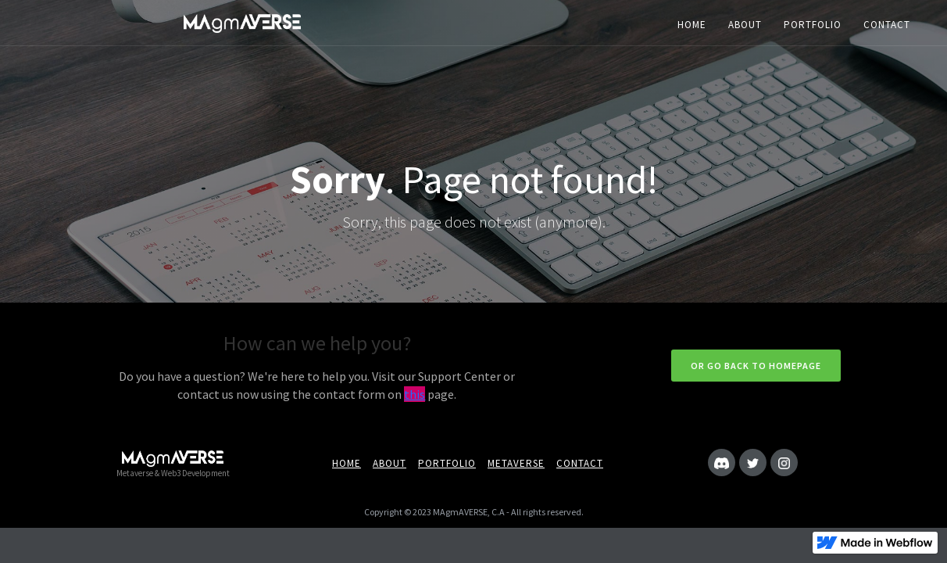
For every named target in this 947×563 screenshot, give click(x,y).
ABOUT (745, 24)
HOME (691, 24)
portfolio (447, 463)
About (389, 463)
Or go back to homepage (756, 365)
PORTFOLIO (813, 24)
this (414, 394)
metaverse (516, 463)
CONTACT (886, 24)
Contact (579, 463)
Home (346, 463)
